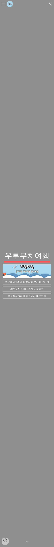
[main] (27, 256)
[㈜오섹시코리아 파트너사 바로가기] (27, 296)
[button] (3, 4)
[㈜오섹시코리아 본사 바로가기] (27, 289)
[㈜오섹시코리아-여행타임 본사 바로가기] (27, 282)
